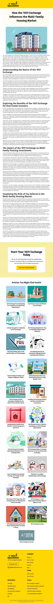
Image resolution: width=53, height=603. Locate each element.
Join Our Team (30, 560)
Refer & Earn (30, 562)
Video (28, 567)
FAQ (8, 596)
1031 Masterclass (12, 586)
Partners (29, 565)
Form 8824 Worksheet (32, 588)
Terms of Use (30, 576)
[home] (24, 4)
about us (29, 557)
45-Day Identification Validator (34, 593)
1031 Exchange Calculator (33, 583)
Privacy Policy (30, 573)
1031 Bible (10, 583)
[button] (43, 4)
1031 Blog (10, 593)
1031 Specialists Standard (14, 591)
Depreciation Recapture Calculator (35, 586)
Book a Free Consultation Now (26, 267)
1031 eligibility (11, 588)
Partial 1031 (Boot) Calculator (34, 591)
